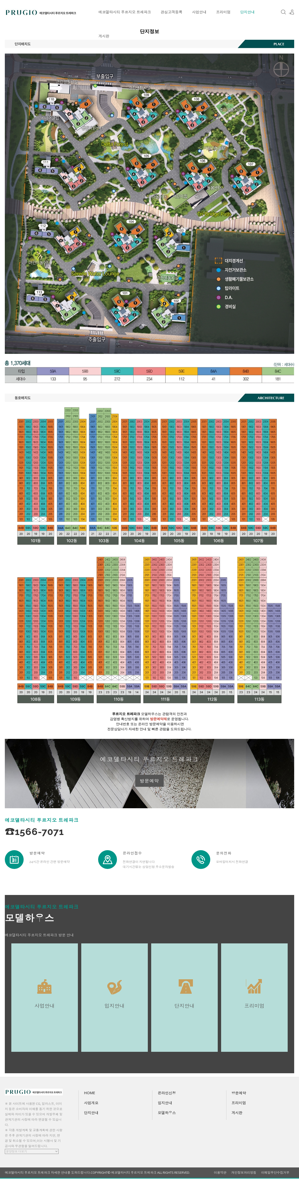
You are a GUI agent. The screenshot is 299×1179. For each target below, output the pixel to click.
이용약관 (220, 1173)
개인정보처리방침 (243, 1173)
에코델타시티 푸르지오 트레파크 (124, 12)
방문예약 (149, 781)
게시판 (103, 36)
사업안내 (199, 12)
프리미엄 (223, 12)
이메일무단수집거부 (275, 1173)
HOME (89, 1093)
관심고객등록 (171, 12)
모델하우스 (167, 1113)
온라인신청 (167, 1093)
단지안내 (247, 12)
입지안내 (165, 1103)
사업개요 (91, 1103)
